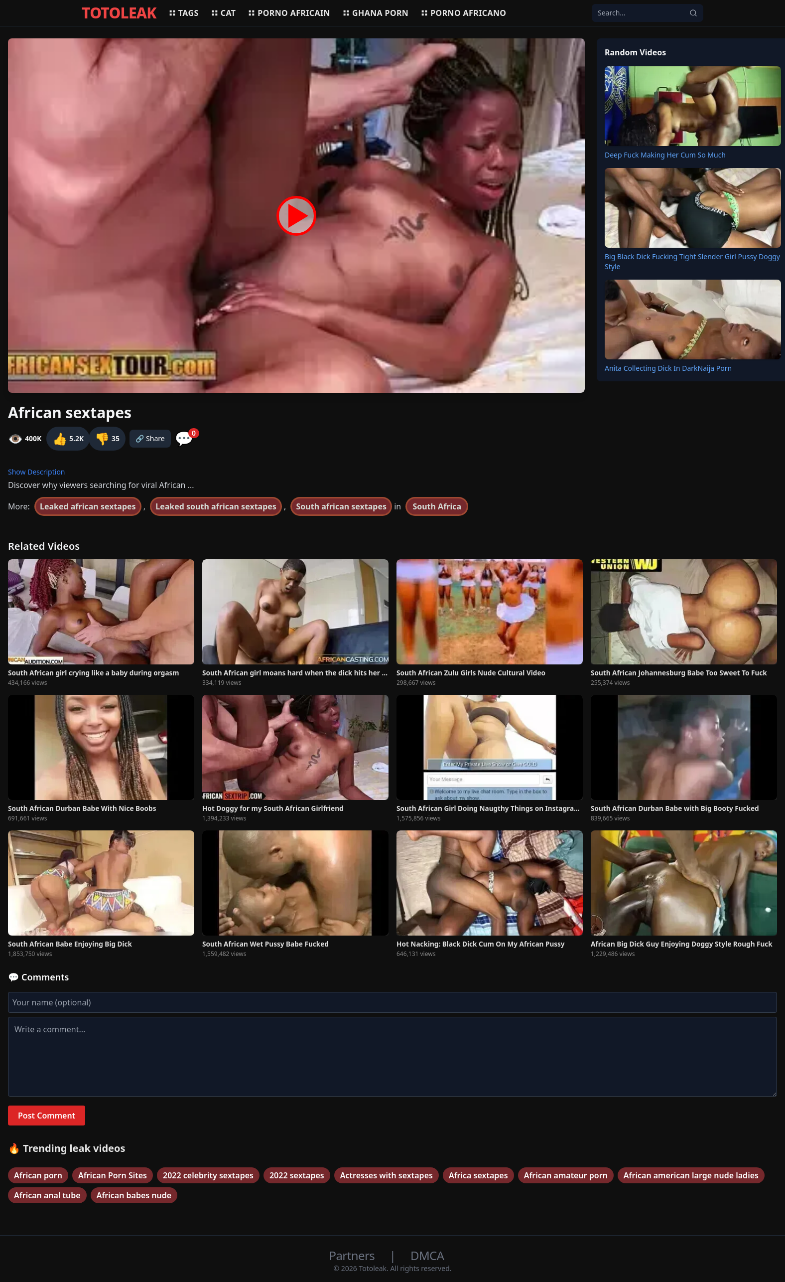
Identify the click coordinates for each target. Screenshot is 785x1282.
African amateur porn (566, 1175)
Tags (183, 12)
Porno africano (463, 12)
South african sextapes (341, 506)
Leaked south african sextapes (215, 506)
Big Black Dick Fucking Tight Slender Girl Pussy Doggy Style (692, 261)
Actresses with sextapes (386, 1175)
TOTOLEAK (119, 13)
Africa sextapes (478, 1175)
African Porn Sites (112, 1175)
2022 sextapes (296, 1175)
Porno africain (289, 12)
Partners (353, 1255)
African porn (38, 1175)
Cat (223, 12)
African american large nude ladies (691, 1175)
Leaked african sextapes (88, 506)
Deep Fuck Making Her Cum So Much (665, 155)
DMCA (427, 1255)
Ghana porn (375, 12)
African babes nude (134, 1195)
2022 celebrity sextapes (208, 1175)
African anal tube (47, 1195)
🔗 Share (150, 438)
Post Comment (46, 1115)
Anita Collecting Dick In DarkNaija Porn (668, 368)
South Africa (436, 506)
